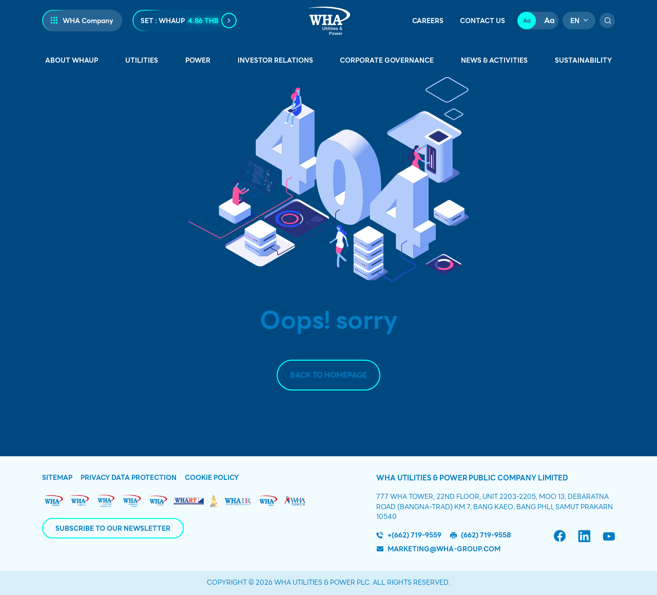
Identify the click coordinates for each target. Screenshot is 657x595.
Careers (427, 21)
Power (197, 60)
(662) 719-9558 (486, 535)
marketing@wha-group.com (444, 549)
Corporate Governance (387, 60)
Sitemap (57, 478)
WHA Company (88, 20)
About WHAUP (71, 60)
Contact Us (482, 21)
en (574, 20)
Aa (527, 20)
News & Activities (494, 60)
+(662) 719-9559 (414, 535)
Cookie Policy (212, 478)
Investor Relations (275, 60)
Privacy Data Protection (129, 478)
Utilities (141, 60)
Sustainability (583, 60)
